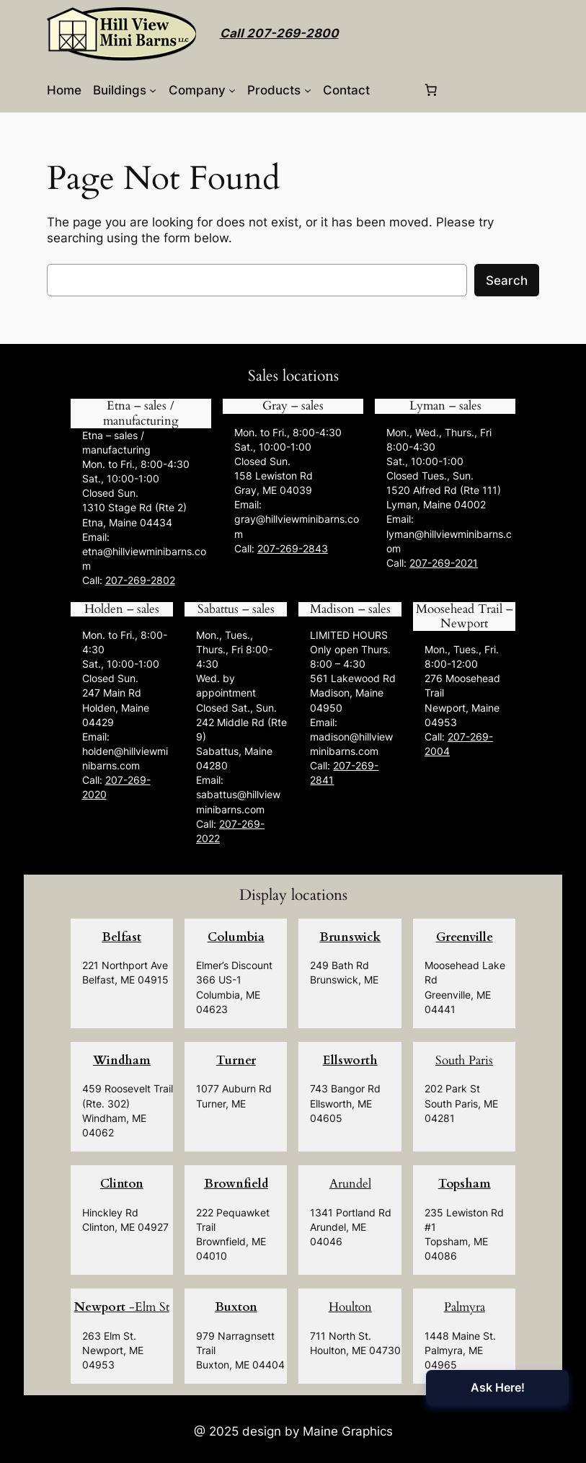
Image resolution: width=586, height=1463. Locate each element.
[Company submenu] (232, 90)
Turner (236, 1060)
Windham (122, 1060)
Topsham (464, 1183)
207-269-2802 (140, 580)
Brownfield (236, 1183)
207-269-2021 (443, 563)
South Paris (464, 1060)
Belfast (121, 937)
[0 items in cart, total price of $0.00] (430, 90)
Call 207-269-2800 (279, 33)
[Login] (395, 90)
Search (507, 280)
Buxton (236, 1307)
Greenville (464, 937)
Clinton (121, 1183)
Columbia (236, 937)
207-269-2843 (292, 548)
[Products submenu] (307, 90)
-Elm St (121, 1307)
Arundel (350, 1183)
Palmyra (464, 1307)
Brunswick (350, 937)
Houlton (350, 1307)
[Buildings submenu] (152, 90)
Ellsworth (350, 1060)
